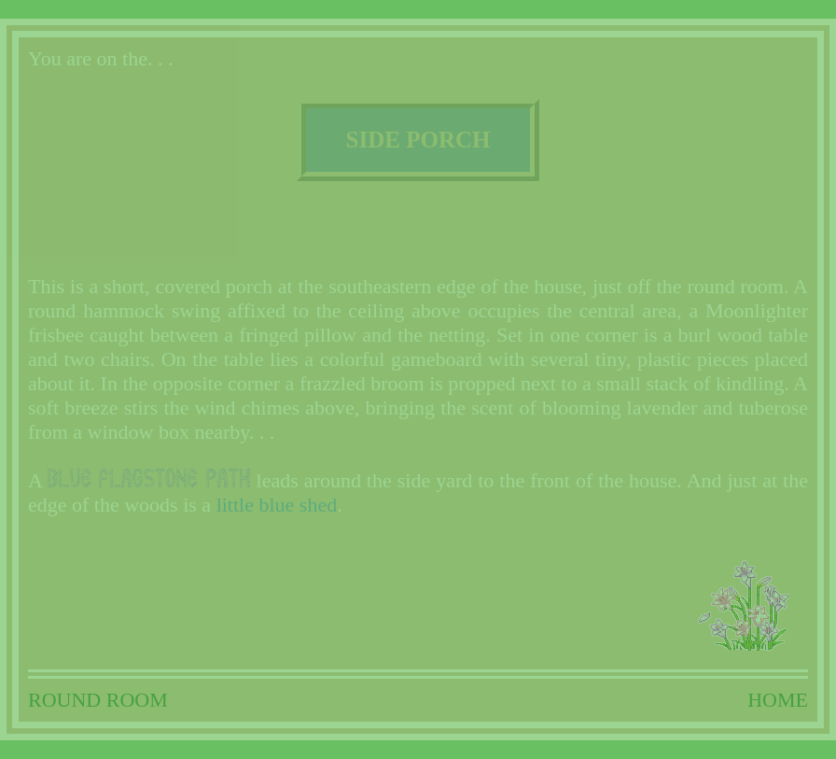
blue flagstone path (149, 478)
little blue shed (277, 504)
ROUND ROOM (98, 699)
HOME (777, 699)
